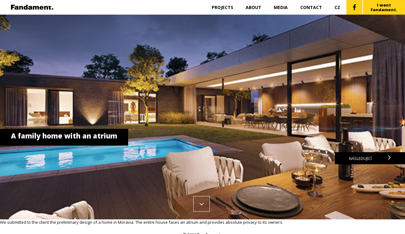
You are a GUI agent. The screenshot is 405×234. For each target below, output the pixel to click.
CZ (337, 7)
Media (281, 7)
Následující (370, 158)
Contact (311, 7)
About (253, 7)
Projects (222, 7)
